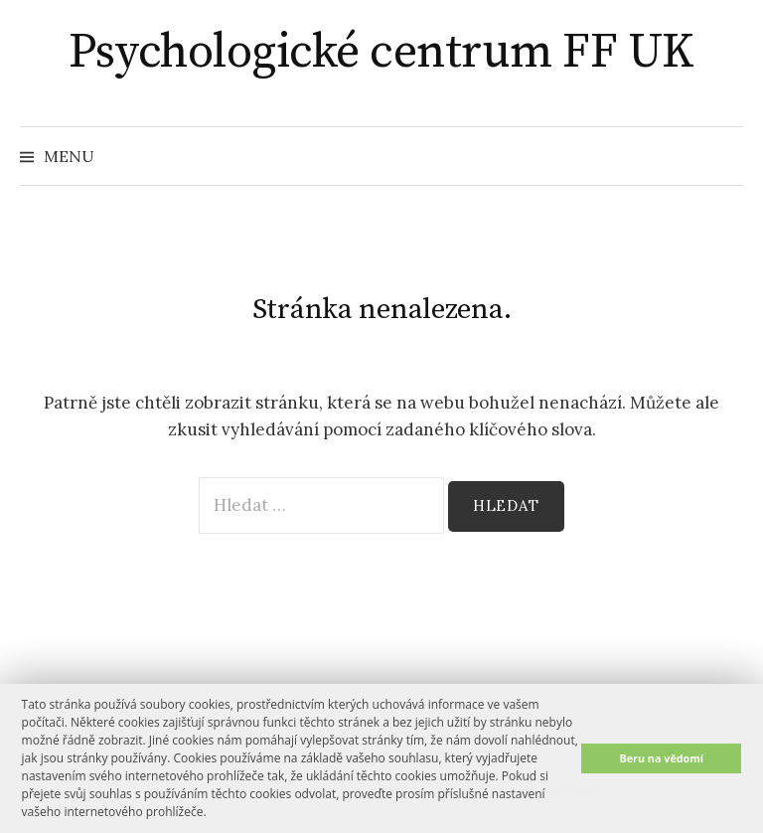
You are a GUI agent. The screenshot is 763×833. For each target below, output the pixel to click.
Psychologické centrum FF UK (381, 53)
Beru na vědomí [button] (661, 757)
